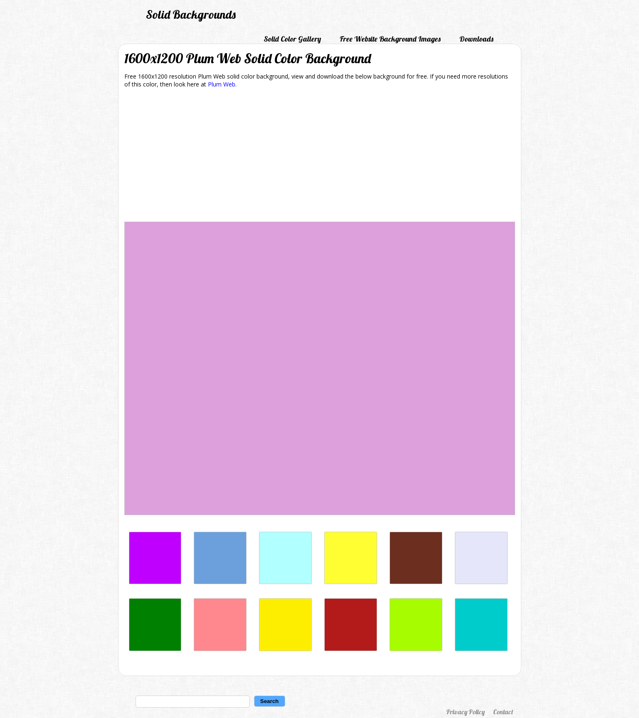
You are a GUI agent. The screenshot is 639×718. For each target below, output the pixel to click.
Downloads (476, 39)
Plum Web (221, 84)
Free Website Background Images (390, 39)
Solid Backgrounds (191, 14)
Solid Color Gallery (292, 39)
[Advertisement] (319, 156)
